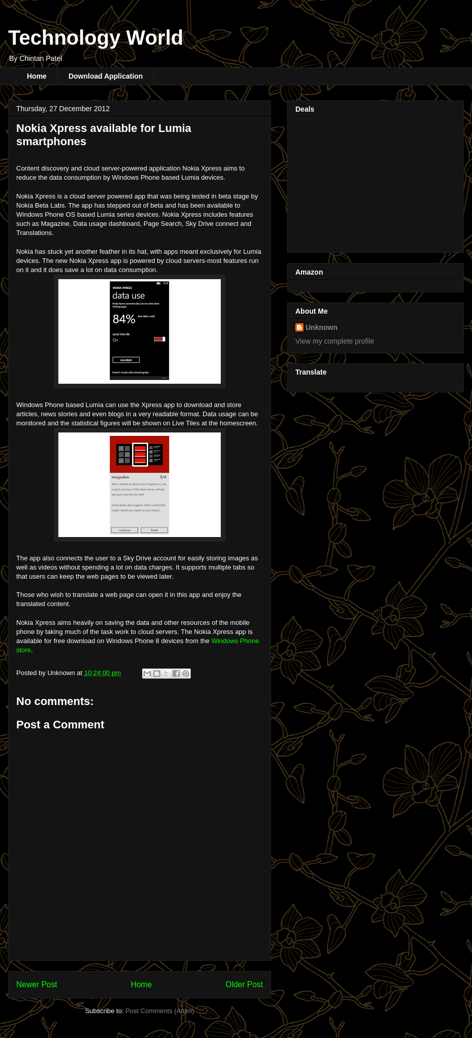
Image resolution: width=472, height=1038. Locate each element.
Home (37, 76)
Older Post (244, 984)
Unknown (322, 327)
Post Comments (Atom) (159, 1011)
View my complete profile (334, 341)
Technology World (95, 37)
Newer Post (36, 984)
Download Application (106, 76)
